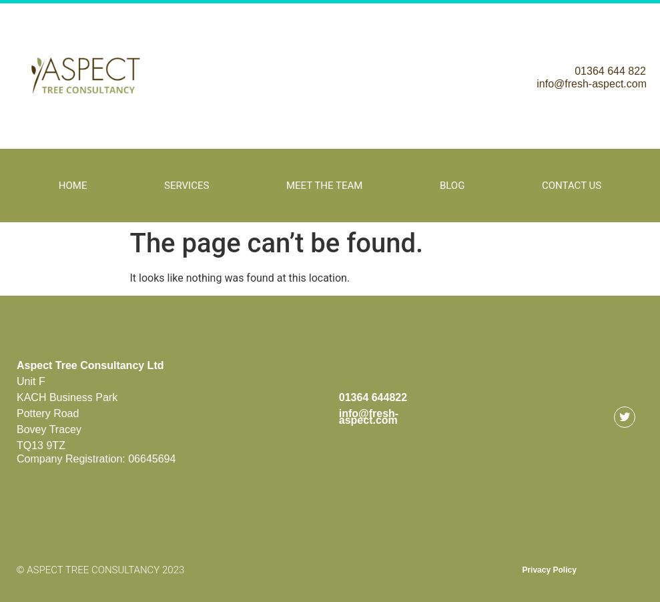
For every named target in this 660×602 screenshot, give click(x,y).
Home (73, 186)
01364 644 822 (610, 71)
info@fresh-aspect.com (592, 83)
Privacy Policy (549, 570)
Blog (452, 186)
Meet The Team (324, 186)
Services (186, 186)
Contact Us (571, 186)
